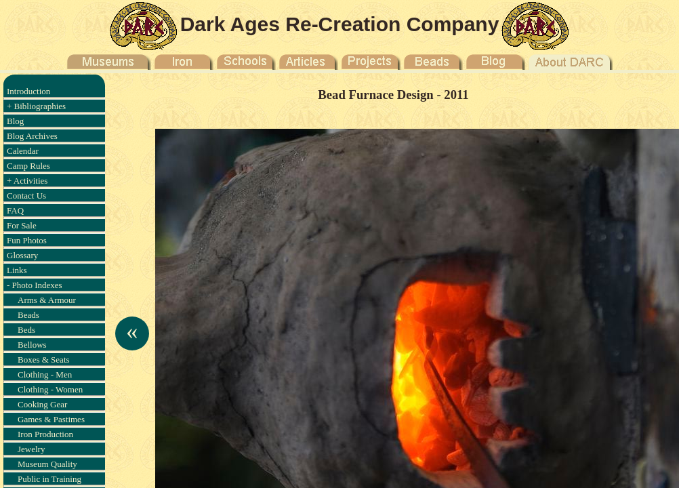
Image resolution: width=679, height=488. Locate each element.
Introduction (28, 91)
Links (17, 270)
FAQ (15, 210)
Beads (28, 315)
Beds (26, 330)
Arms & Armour (47, 300)
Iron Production (45, 434)
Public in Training (49, 479)
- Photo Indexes (34, 285)
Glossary (22, 255)
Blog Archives (32, 136)
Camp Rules (28, 166)
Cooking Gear (42, 404)
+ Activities (27, 181)
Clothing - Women (50, 389)
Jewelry (31, 449)
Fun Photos (27, 240)
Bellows (32, 345)
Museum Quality (47, 464)
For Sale (22, 225)
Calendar (23, 151)
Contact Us (26, 195)
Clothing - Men (45, 374)
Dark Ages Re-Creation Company (339, 24)
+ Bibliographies (36, 106)
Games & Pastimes (51, 419)
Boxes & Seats (44, 359)
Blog (15, 121)
